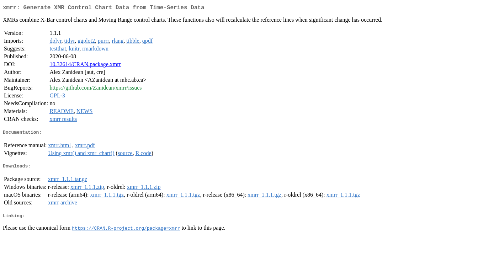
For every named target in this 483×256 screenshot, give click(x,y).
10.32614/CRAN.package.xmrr (85, 66)
